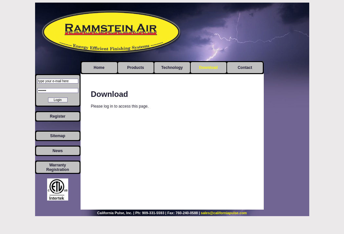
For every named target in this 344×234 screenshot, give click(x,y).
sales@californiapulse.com (224, 213)
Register (57, 116)
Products (135, 67)
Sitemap (57, 136)
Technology (172, 67)
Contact (245, 67)
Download (208, 67)
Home (99, 67)
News (58, 151)
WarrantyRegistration (57, 167)
